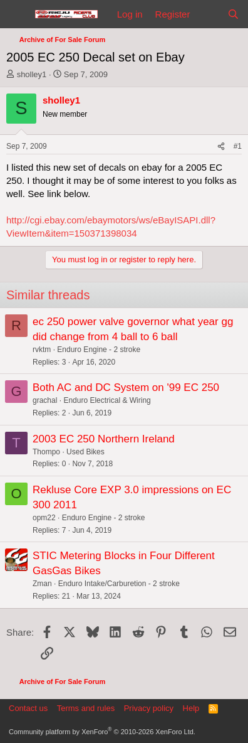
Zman (42, 583)
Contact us (28, 708)
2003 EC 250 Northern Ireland (104, 439)
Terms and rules (86, 708)
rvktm (42, 349)
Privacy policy (148, 708)
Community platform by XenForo (102, 731)
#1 (238, 146)
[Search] (233, 14)
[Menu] (17, 14)
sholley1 (32, 74)
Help (191, 708)
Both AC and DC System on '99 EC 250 (126, 387)
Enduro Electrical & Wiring (106, 400)
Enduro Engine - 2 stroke (98, 349)
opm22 (44, 517)
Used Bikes (85, 451)
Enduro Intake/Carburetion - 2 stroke (119, 583)
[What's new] (208, 14)
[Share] (221, 146)
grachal (45, 400)
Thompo (46, 451)
